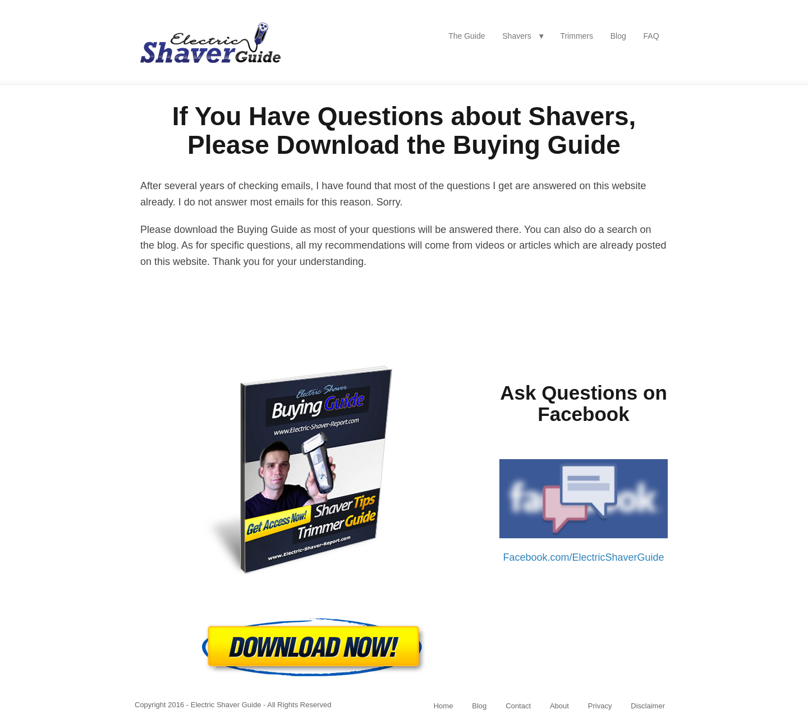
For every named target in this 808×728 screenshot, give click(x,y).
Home (443, 706)
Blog (618, 35)
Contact (518, 706)
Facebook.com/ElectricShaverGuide (583, 557)
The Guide (466, 35)
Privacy (600, 706)
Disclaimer (648, 706)
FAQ (651, 35)
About (559, 706)
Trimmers (576, 35)
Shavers (516, 35)
